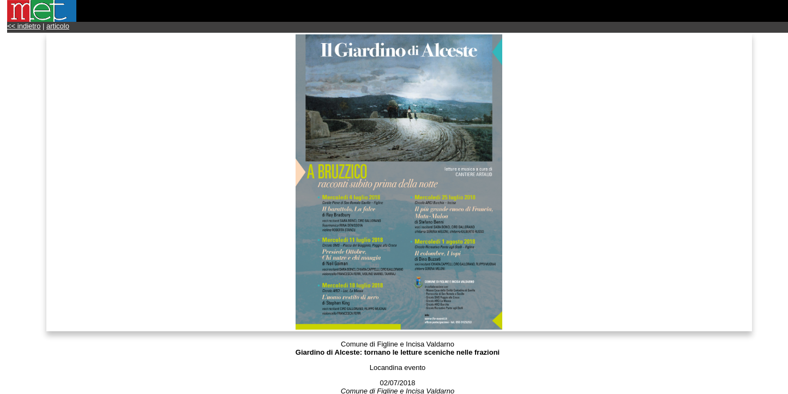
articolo (57, 26)
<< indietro (23, 26)
